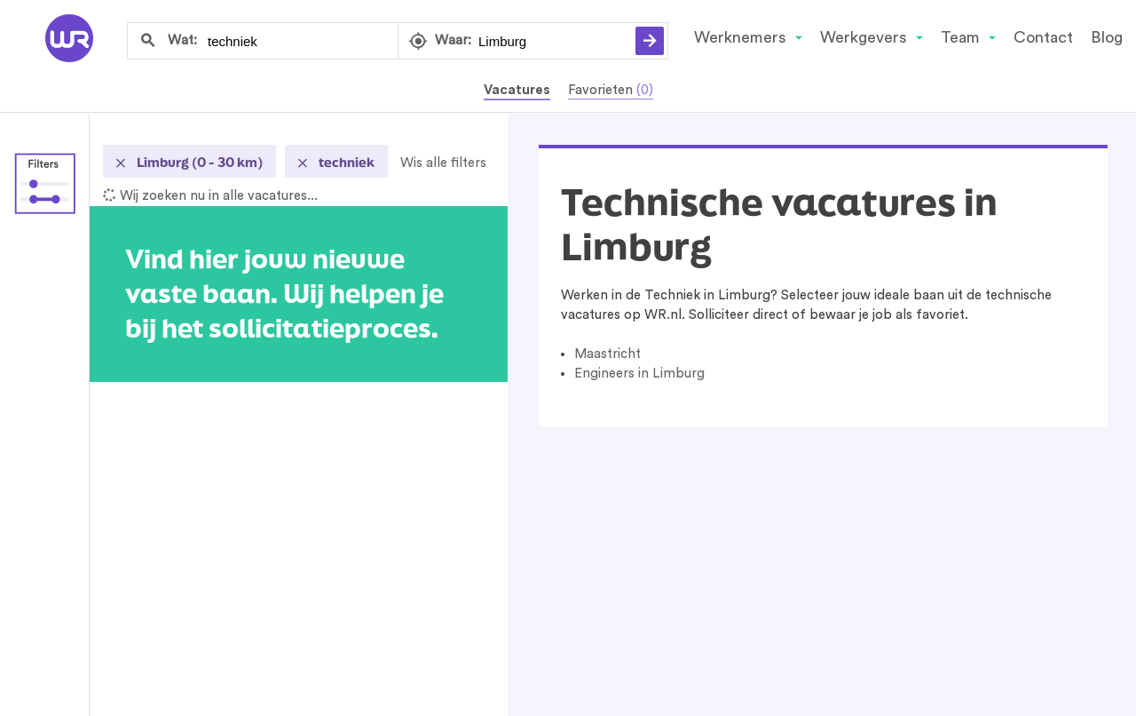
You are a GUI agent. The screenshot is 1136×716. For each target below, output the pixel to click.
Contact (1043, 37)
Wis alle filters (443, 163)
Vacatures (517, 90)
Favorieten (610, 90)
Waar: (453, 40)
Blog (1107, 37)
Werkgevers (863, 37)
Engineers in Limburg (639, 373)
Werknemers (740, 37)
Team (960, 37)
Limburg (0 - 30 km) (198, 162)
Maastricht (607, 354)
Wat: (182, 40)
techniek (345, 162)
